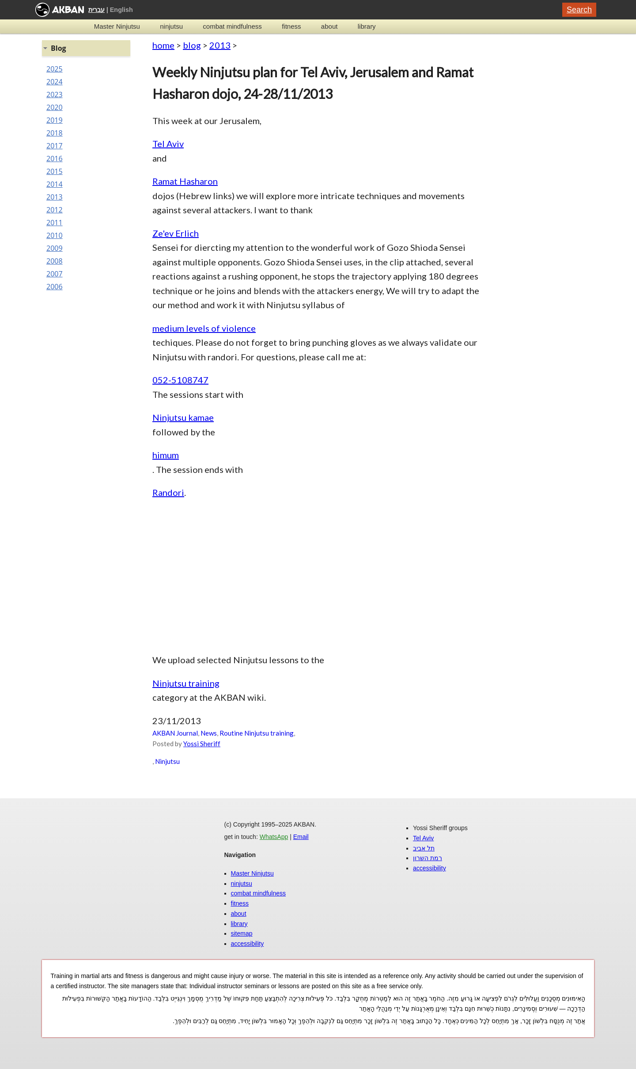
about (329, 26)
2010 (54, 235)
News (209, 733)
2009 (54, 248)
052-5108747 (180, 379)
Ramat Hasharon (185, 181)
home (163, 45)
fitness (291, 26)
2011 (54, 222)
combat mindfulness (232, 26)
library (367, 26)
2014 (54, 184)
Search (579, 9)
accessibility (247, 943)
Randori (168, 492)
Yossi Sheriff (201, 744)
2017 (54, 146)
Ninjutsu (167, 761)
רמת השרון (427, 857)
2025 (54, 69)
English (121, 9)
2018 (54, 133)
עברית (96, 9)
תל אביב (424, 848)
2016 (54, 158)
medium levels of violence (204, 328)
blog (192, 45)
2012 (54, 210)
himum (165, 455)
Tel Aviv (168, 143)
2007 (54, 274)
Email (301, 836)
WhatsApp (274, 836)
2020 (54, 107)
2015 (54, 171)
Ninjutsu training (186, 683)
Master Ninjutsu (117, 26)
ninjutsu (171, 26)
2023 (54, 94)
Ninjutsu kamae (183, 417)
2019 (54, 120)
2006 (54, 286)
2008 (54, 261)
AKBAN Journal (175, 733)
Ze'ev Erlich (175, 233)
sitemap (242, 933)
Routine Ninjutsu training (257, 733)
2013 (220, 45)
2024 (54, 82)
